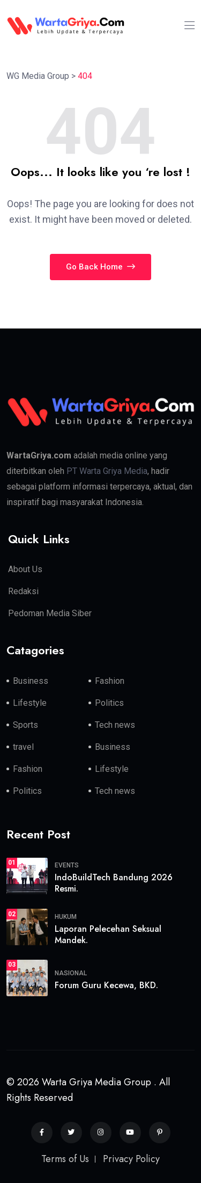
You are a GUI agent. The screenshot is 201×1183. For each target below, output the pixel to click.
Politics (109, 703)
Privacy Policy (131, 1159)
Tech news (115, 725)
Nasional (71, 973)
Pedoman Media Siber (50, 613)
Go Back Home (100, 267)
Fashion (109, 681)
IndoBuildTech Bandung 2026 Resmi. (114, 883)
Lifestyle (30, 703)
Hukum (66, 917)
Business (30, 681)
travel (23, 747)
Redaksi (23, 591)
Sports (25, 725)
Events (67, 865)
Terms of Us (65, 1159)
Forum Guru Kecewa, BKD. (106, 985)
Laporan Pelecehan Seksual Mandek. (108, 934)
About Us (25, 569)
